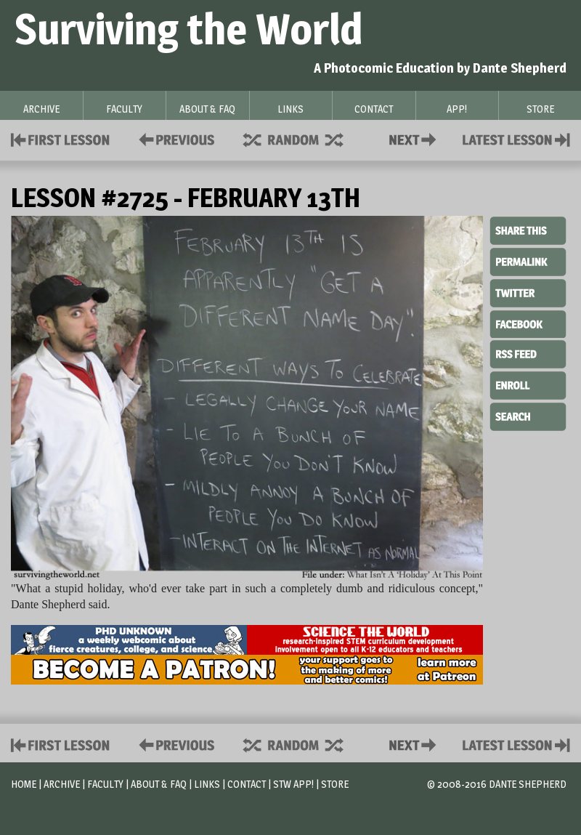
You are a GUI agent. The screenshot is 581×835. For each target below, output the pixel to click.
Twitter (527, 292)
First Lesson (60, 138)
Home (23, 784)
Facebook (527, 322)
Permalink (527, 261)
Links (207, 784)
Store (335, 784)
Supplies (303, 138)
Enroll (527, 383)
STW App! (293, 784)
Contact (415, 138)
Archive (62, 784)
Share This (527, 231)
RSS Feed (527, 353)
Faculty (105, 784)
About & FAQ (159, 784)
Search (527, 415)
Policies (174, 138)
